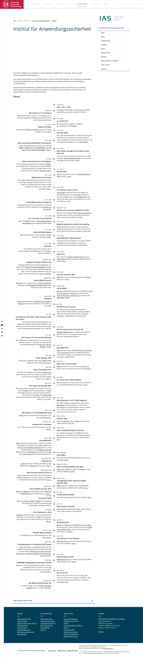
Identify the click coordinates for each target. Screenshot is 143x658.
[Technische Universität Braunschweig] (14, 21)
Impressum (52, 651)
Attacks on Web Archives (75, 257)
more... (77, 160)
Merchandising (22, 626)
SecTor (88, 277)
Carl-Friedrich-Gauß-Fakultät (41, 21)
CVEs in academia (45, 283)
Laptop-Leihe (105, 53)
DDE (61, 110)
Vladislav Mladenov (63, 332)
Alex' (17, 443)
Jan (20, 221)
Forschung (48, 4)
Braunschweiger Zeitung (72, 158)
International (62, 4)
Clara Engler (61, 193)
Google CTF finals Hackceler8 (35, 267)
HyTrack (19, 283)
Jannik (80, 213)
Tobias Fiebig (46, 395)
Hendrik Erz (33, 452)
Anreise (101, 632)
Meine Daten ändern (71, 632)
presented (85, 213)
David (27, 221)
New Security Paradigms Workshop (30, 448)
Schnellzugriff (125, 4)
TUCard (43, 630)
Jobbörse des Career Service (27, 623)
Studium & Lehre (33, 4)
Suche (105, 4)
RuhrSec (67, 421)
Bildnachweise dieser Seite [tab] (22, 601)
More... (75, 126)
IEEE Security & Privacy (83, 525)
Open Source (105, 65)
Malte (59, 277)
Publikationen (105, 41)
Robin (48, 164)
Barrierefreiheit (72, 651)
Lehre (103, 49)
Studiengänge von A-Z (47, 623)
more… (49, 538)
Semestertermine (46, 619)
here (58, 439)
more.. (89, 497)
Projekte (104, 45)
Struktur (96, 4)
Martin (59, 525)
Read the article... (45, 171)
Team (103, 33)
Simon (21, 415)
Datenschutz (61, 651)
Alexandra (19, 515)
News (103, 37)
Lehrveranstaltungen (47, 621)
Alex (18, 301)
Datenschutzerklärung (107, 648)
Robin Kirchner (62, 541)
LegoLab (104, 69)
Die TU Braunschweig (80, 4)
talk (67, 469)
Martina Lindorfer (32, 130)
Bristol (26, 501)
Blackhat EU (34, 466)
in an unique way (45, 274)
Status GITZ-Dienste (70, 619)
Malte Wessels (62, 559)
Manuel (59, 291)
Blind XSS (48, 492)
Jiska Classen (61, 509)
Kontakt (103, 57)
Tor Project (77, 195)
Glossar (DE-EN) (69, 630)
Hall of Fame (83, 142)
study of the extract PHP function (68, 296)
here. (66, 582)
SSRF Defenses (27, 494)
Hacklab (80, 197)
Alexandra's (47, 372)
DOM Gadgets (61, 259)
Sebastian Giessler (45, 450)
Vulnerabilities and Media (109, 61)
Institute (54, 21)
